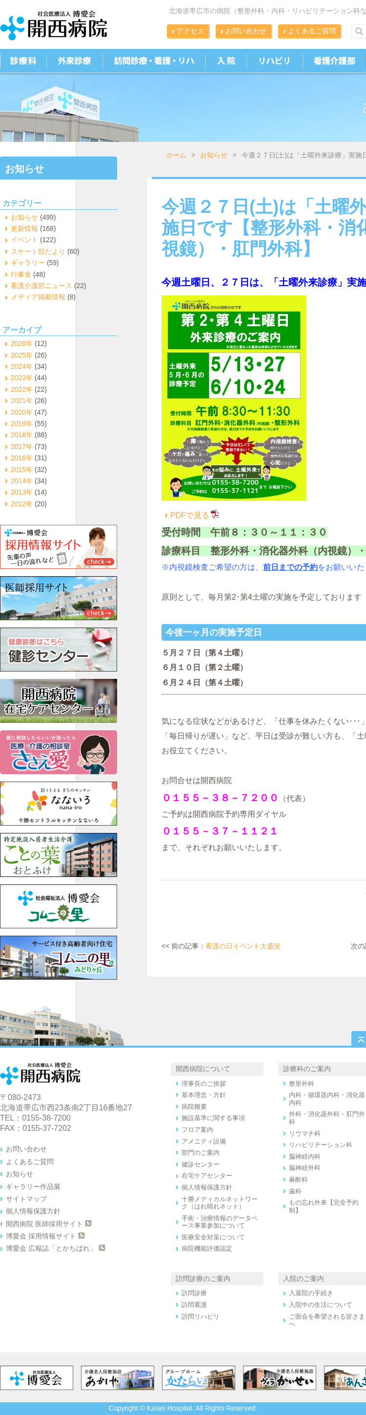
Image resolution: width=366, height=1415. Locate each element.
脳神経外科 (305, 1167)
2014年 (22, 481)
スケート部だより (38, 251)
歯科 (295, 1191)
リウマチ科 (305, 1133)
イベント (24, 240)
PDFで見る (185, 515)
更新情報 (24, 228)
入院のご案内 (303, 1278)
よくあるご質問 (312, 31)
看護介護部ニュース (41, 286)
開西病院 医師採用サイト (44, 1224)
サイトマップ (26, 1199)
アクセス (190, 31)
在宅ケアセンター (207, 1175)
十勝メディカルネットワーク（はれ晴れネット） (220, 1203)
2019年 (22, 423)
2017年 (22, 446)
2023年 (22, 378)
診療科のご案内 (307, 1069)
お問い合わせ (245, 31)
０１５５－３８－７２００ (220, 797)
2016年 (22, 458)
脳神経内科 (305, 1156)
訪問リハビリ (201, 1316)
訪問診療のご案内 (203, 1278)
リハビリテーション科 (320, 1144)
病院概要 (194, 1106)
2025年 (22, 355)
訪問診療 (194, 1293)
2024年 (22, 366)
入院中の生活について (320, 1304)
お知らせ (213, 155)
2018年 (22, 435)
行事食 (21, 274)
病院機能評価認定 (207, 1248)
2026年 (22, 343)
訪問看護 (194, 1304)
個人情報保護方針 (33, 1211)
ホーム (176, 155)
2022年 (22, 389)
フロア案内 (197, 1129)
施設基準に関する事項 (213, 1118)
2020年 (22, 412)
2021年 (22, 400)
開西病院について (203, 1069)
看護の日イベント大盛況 (243, 946)
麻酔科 (298, 1179)
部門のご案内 (201, 1152)
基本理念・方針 (204, 1095)
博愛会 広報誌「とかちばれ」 (51, 1248)
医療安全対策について (213, 1237)
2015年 (22, 469)
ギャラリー (28, 263)
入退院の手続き (311, 1293)
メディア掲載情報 (38, 297)
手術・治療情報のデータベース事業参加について (220, 1222)
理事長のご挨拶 (204, 1083)
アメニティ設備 (204, 1141)
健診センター (201, 1164)
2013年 (22, 492)
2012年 (22, 504)
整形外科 (301, 1083)
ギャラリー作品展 (33, 1186)
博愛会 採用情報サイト (41, 1236)
